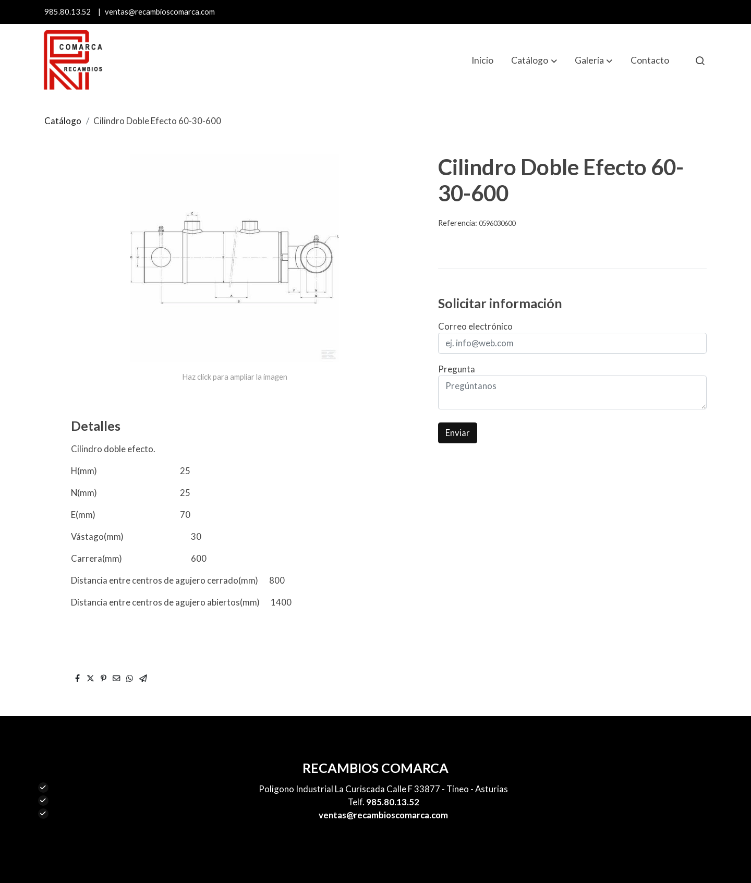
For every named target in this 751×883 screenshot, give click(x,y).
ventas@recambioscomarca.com (160, 11)
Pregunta (456, 369)
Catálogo (62, 120)
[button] (534, 60)
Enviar (457, 432)
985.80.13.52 (67, 11)
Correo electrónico (475, 326)
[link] (73, 60)
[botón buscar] (700, 60)
